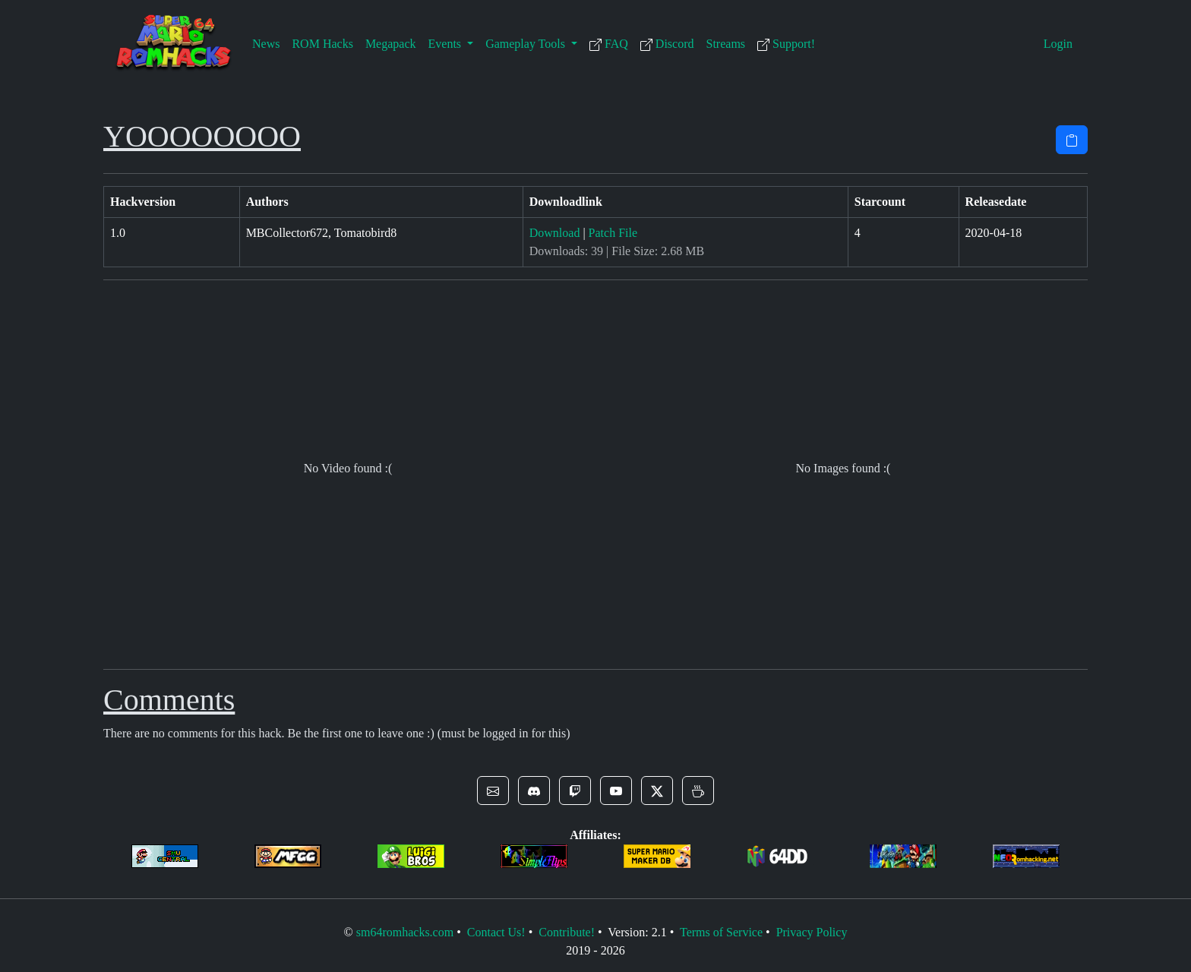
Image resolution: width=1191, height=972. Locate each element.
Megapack (390, 43)
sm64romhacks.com (404, 932)
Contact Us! (496, 932)
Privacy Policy (812, 932)
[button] (493, 790)
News (266, 43)
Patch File (613, 232)
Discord (667, 44)
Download (554, 232)
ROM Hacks (322, 43)
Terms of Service (721, 932)
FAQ (608, 44)
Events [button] (446, 43)
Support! (786, 44)
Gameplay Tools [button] (526, 43)
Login (1058, 43)
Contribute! (567, 932)
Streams (726, 43)
